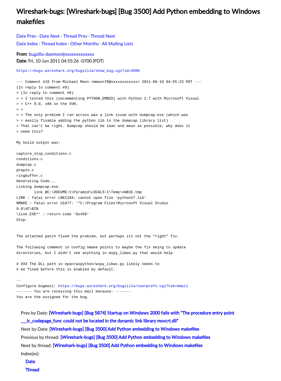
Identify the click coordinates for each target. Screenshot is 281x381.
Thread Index (54, 44)
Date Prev (26, 36)
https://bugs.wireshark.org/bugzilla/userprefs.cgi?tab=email (123, 286)
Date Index (27, 44)
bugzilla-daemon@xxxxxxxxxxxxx (61, 54)
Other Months (84, 44)
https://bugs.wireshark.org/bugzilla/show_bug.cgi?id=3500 (78, 70)
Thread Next (103, 36)
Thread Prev (75, 36)
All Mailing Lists (117, 44)
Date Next (49, 36)
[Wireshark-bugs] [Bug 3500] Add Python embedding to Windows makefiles (124, 329)
